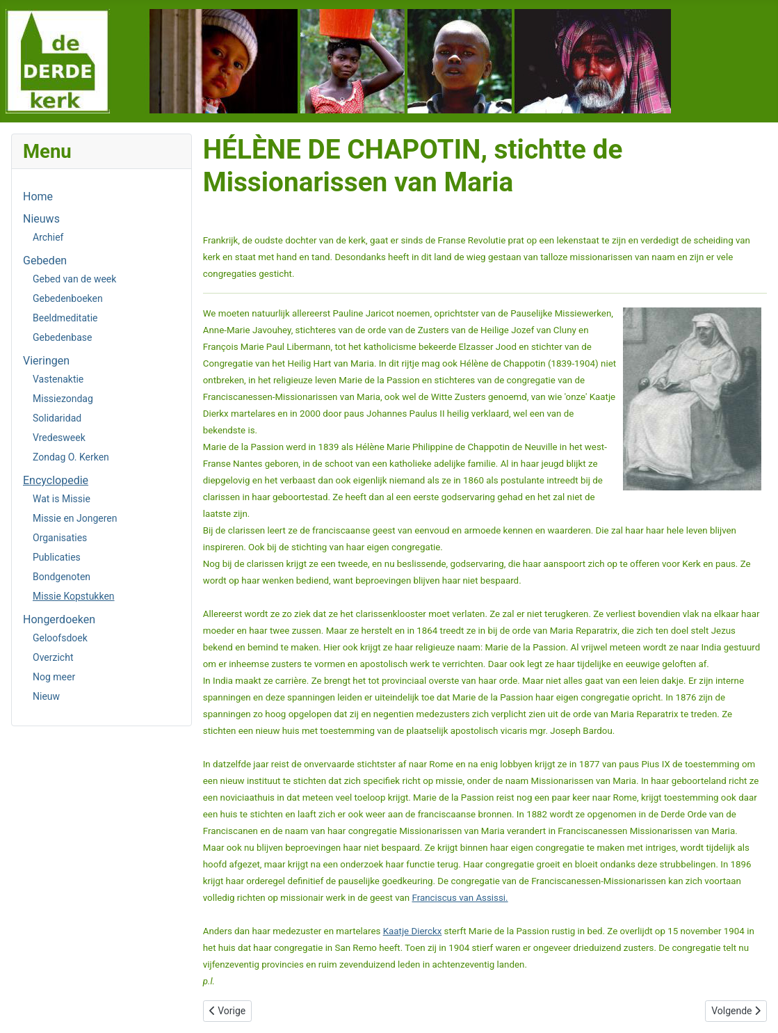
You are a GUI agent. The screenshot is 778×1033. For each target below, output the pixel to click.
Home (38, 196)
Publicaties (57, 557)
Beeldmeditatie (65, 317)
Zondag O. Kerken (71, 457)
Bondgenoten (61, 576)
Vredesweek (59, 437)
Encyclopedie (55, 480)
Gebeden (45, 260)
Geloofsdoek (60, 637)
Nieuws (41, 218)
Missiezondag (63, 398)
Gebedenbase (62, 337)
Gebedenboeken (68, 298)
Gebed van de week (74, 279)
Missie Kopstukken (74, 596)
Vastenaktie (58, 379)
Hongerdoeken (59, 619)
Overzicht (53, 657)
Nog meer (54, 676)
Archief (48, 237)
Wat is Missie (61, 498)
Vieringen (46, 360)
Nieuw (46, 696)
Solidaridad (57, 418)
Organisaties (60, 537)
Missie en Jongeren (75, 518)
